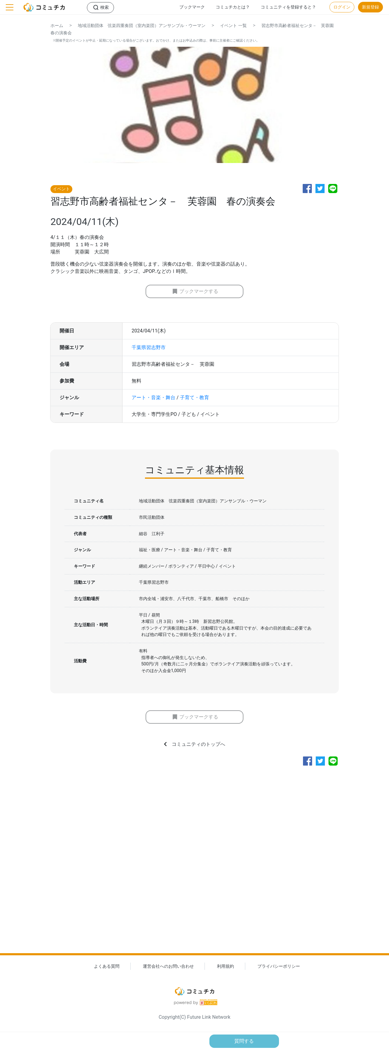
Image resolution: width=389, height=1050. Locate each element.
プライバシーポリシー (278, 966)
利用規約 (225, 966)
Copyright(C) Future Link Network (194, 1017)
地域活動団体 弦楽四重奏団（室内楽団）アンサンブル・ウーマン (141, 25)
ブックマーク (192, 7)
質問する (244, 1041)
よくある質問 (106, 966)
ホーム (56, 25)
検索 (104, 7)
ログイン (341, 7)
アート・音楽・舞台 (153, 397)
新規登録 (370, 7)
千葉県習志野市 (149, 347)
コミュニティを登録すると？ (288, 7)
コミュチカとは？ (233, 7)
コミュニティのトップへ (198, 744)
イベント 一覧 (233, 25)
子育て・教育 (194, 397)
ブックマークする (198, 291)
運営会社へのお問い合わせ (168, 966)
